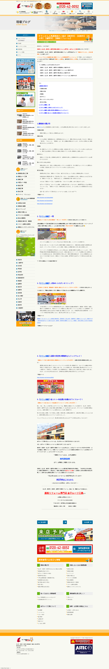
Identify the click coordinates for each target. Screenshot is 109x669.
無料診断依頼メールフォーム (82, 549)
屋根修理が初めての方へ (43, 571)
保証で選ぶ (40, 584)
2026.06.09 (25, 157)
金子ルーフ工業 (69, 470)
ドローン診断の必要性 (72, 584)
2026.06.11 (25, 151)
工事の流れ (55, 12)
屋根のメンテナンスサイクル (74, 586)
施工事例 (63, 12)
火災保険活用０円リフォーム (45, 599)
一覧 (65, 522)
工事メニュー (72, 12)
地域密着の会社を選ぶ (43, 580)
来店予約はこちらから (64, 479)
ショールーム (89, 12)
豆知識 (46, 41)
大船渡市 (20, 308)
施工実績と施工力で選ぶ (43, 582)
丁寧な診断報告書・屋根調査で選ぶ (46, 577)
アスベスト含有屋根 (72, 577)
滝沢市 (20, 259)
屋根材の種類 (70, 571)
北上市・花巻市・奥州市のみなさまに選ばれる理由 (50, 569)
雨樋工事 (20, 188)
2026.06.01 (25, 133)
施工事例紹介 (21, 40)
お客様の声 (40, 619)
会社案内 (47, 12)
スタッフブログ (40, 41)
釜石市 (20, 287)
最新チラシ (40, 127)
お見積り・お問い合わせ (73, 610)
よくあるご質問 (41, 623)
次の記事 (86, 522)
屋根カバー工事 (22, 176)
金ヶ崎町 (20, 296)
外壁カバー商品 (22, 182)
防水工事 (20, 191)
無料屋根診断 (80, 12)
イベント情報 (21, 52)
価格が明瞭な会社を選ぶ (43, 586)
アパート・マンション (24, 194)
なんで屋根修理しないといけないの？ (47, 597)
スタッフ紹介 (41, 614)
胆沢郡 (20, 293)
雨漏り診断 (69, 614)
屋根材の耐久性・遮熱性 (73, 582)
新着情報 (20, 49)
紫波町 (20, 281)
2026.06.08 (25, 127)
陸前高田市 (21, 278)
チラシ (19, 55)
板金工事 (20, 185)
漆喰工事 (20, 179)
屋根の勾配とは (71, 575)
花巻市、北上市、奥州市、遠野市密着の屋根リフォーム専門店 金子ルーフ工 (56, 49)
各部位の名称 (70, 569)
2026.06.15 (25, 121)
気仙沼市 (20, 275)
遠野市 (20, 290)
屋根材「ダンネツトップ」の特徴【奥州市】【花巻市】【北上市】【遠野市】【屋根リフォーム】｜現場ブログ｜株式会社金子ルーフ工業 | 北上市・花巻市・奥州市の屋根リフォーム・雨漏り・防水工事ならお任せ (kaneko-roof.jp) (65, 320)
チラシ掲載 (44, 216)
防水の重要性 (70, 580)
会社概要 (40, 610)
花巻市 (20, 302)
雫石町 (20, 268)
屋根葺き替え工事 (23, 173)
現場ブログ (40, 621)
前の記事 (43, 522)
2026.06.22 (25, 115)
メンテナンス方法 (52, 41)
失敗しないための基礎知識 (36, 12)
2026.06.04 (25, 163)
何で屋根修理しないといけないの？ (23, 12)
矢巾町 (20, 266)
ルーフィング (70, 573)
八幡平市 (20, 263)
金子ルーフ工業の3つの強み (44, 573)
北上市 (20, 299)
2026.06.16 (25, 145)
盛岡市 (20, 284)
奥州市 (20, 305)
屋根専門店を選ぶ (42, 575)
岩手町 (20, 272)
